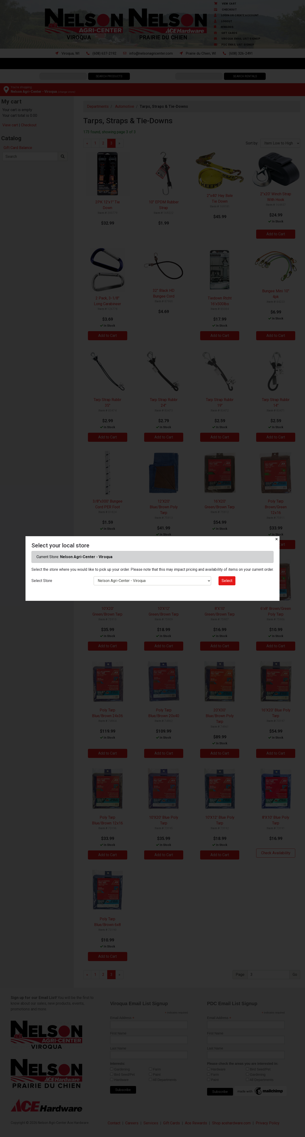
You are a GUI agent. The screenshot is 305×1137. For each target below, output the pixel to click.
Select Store (41, 580)
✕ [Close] (276, 539)
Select (227, 580)
